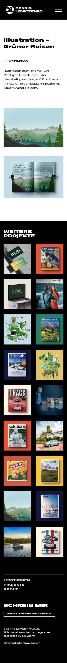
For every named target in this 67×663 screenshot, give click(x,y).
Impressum (32, 643)
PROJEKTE (14, 585)
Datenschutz (13, 643)
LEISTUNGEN (17, 580)
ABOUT (11, 589)
